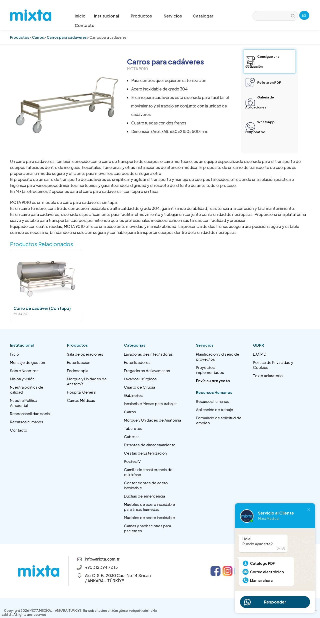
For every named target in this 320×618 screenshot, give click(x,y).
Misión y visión (22, 378)
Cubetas (132, 436)
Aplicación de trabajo (214, 409)
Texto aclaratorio (268, 375)
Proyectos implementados (210, 370)
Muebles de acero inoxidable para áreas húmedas (149, 507)
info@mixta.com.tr (102, 559)
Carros (38, 37)
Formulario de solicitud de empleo (219, 420)
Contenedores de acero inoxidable (146, 485)
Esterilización (78, 362)
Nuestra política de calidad (26, 389)
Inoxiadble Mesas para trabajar (150, 403)
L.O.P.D (259, 354)
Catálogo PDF (262, 563)
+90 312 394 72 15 (101, 567)
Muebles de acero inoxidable (149, 517)
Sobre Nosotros (24, 370)
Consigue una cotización (262, 61)
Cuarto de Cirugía (139, 387)
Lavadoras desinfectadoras (148, 354)
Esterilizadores (137, 362)
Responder (275, 602)
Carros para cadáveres (66, 37)
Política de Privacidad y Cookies (273, 365)
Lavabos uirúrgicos (140, 378)
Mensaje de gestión (27, 362)
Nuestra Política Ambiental (23, 403)
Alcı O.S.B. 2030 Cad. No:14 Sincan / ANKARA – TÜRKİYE (118, 578)
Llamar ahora (261, 580)
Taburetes (133, 428)
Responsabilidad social (30, 413)
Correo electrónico (267, 572)
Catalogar (203, 15)
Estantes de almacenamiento (150, 444)
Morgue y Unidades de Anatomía (87, 381)
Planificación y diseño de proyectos (217, 356)
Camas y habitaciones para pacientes (147, 528)
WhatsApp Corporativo (259, 127)
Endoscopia (77, 370)
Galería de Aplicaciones (259, 102)
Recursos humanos (26, 421)
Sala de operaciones (85, 354)
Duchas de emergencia (144, 496)
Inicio (80, 15)
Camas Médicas (81, 400)
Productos (19, 37)
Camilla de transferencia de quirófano (148, 472)
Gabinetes (133, 395)
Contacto (84, 25)
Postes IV (132, 461)
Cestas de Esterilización (145, 453)
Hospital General (81, 392)
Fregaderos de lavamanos (147, 370)
